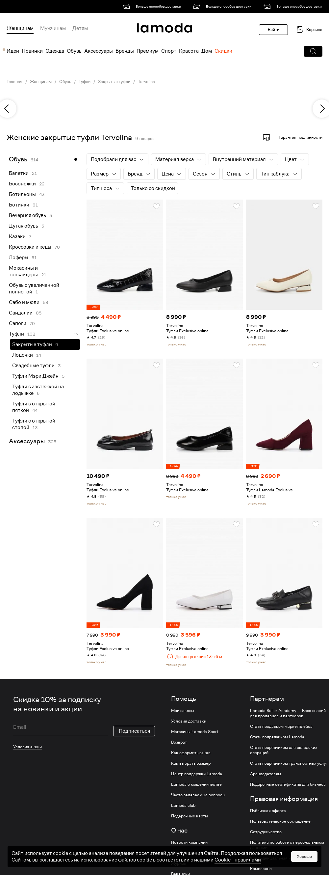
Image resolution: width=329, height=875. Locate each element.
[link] (153, 6)
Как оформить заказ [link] (190, 752)
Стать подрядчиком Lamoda (277, 737)
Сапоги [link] (17, 323)
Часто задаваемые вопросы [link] (198, 795)
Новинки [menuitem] (32, 51)
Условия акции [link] (27, 747)
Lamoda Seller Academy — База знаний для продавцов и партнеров (288, 713)
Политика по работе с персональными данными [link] (287, 845)
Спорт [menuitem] (168, 51)
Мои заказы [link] (182, 710)
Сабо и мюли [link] (24, 302)
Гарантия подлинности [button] (300, 137)
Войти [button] (273, 29)
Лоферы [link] (18, 257)
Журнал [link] (178, 863)
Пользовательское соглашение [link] (280, 821)
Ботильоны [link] (22, 194)
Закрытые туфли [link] (114, 81)
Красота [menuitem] (189, 51)
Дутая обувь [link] (23, 226)
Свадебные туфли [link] (33, 365)
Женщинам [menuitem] (20, 28)
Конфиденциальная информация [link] (281, 858)
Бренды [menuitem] (124, 51)
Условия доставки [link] (188, 721)
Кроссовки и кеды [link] (30, 247)
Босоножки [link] (22, 183)
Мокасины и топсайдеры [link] (23, 271)
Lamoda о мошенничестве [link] (196, 784)
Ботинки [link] (19, 205)
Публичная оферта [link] (268, 810)
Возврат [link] (179, 742)
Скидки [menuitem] (223, 51)
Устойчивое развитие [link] (191, 853)
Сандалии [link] (21, 313)
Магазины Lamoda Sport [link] (194, 731)
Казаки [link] (17, 236)
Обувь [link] (65, 81)
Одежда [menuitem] (54, 51)
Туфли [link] (84, 81)
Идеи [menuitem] (13, 51)
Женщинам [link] (41, 81)
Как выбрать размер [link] (191, 763)
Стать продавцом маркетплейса (281, 726)
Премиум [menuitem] (148, 51)
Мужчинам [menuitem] (53, 28)
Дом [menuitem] (206, 51)
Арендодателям (265, 774)
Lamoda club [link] (183, 805)
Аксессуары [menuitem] (98, 51)
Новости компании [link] (189, 842)
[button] (313, 51)
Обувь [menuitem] (74, 51)
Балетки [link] (19, 173)
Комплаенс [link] (261, 868)
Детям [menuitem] (80, 28)
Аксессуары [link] (27, 441)
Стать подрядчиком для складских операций (283, 750)
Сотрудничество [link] (266, 831)
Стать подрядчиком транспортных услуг (288, 763)
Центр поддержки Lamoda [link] (196, 774)
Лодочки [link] (22, 355)
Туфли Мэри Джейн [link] (35, 376)
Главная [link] (14, 81)
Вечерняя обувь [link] (27, 215)
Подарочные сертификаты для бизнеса (288, 784)
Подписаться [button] (134, 731)
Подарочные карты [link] (189, 816)
